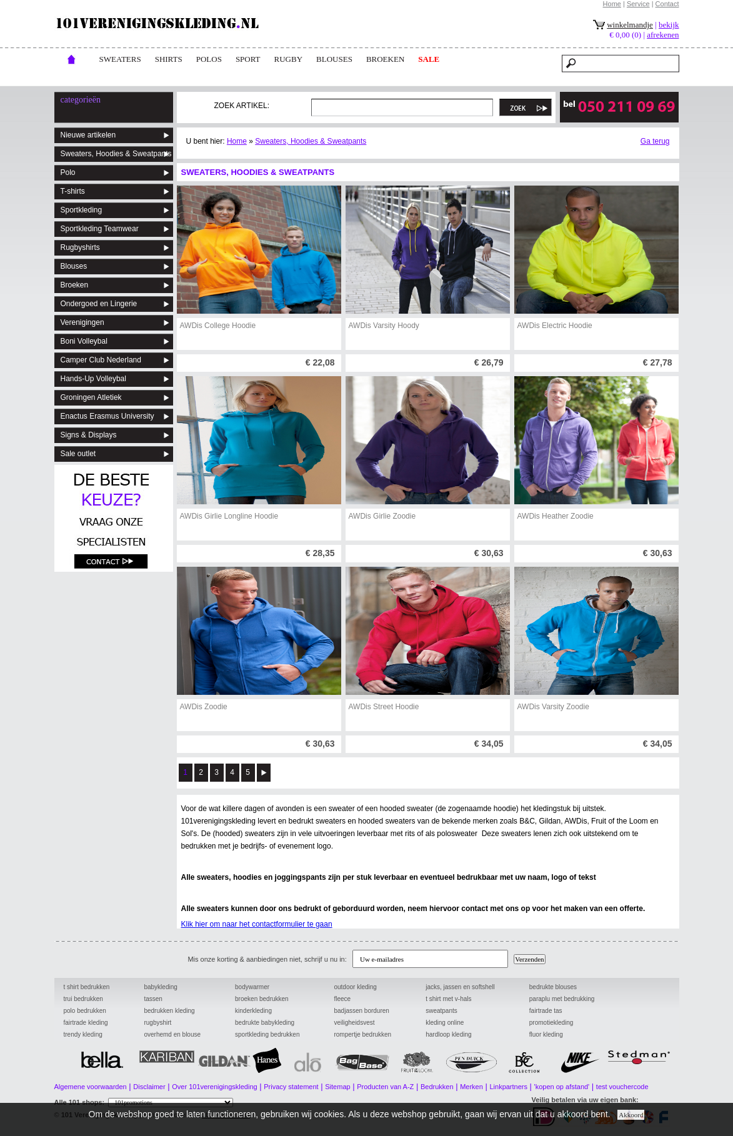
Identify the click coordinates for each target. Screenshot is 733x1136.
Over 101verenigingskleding (214, 1086)
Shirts (168, 59)
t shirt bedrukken (87, 987)
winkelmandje (630, 24)
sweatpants (441, 1010)
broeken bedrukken (262, 998)
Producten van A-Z (385, 1086)
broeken (385, 59)
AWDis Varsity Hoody (384, 325)
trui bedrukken (83, 998)
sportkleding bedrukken (267, 1034)
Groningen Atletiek (91, 397)
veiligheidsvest (354, 1022)
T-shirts (73, 191)
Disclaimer (149, 1086)
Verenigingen (82, 322)
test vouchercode (622, 1086)
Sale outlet (78, 453)
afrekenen (663, 34)
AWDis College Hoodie (218, 325)
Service (638, 3)
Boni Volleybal (84, 341)
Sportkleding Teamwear (100, 228)
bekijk (669, 24)
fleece (342, 998)
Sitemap (337, 1086)
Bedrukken (437, 1086)
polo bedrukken (85, 1010)
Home (612, 3)
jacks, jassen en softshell (460, 987)
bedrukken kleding (169, 1010)
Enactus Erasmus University (107, 416)
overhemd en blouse (172, 1034)
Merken (471, 1086)
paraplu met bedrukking (562, 998)
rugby (288, 59)
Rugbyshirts (80, 247)
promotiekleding (551, 1022)
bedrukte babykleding (264, 1022)
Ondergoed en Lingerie (99, 303)
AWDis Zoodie (203, 706)
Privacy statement (291, 1086)
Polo (68, 172)
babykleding (160, 987)
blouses (334, 59)
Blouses (74, 266)
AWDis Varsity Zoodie (553, 706)
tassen (153, 998)
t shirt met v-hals (448, 998)
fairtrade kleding (86, 1022)
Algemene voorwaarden (90, 1086)
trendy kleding (83, 1034)
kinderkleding (253, 1010)
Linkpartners (508, 1086)
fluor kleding (546, 1034)
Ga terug (655, 141)
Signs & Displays (89, 435)
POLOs (209, 59)
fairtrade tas (545, 1010)
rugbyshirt (157, 1022)
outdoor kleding (355, 987)
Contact (667, 3)
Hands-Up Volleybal (93, 378)
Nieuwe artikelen (88, 135)
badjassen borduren (361, 1010)
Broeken (75, 285)
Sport (248, 59)
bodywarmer (252, 987)
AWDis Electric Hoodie (554, 325)
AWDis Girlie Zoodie (382, 516)
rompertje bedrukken (362, 1034)
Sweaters (120, 59)
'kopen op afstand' (562, 1086)
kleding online (445, 1022)
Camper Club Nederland (101, 360)
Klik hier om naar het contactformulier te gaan (256, 924)
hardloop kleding (448, 1034)
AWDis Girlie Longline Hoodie (229, 516)
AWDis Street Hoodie (384, 706)
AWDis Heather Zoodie (555, 516)
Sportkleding (81, 210)
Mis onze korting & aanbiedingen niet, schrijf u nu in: (268, 959)
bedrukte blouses (553, 987)
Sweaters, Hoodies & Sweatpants (116, 153)
